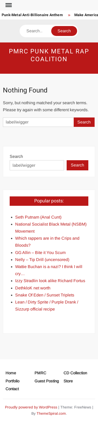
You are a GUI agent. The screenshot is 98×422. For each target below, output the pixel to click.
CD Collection (75, 373)
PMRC (40, 373)
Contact (12, 389)
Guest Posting (46, 381)
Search (16, 156)
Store (68, 381)
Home (10, 373)
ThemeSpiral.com (51, 413)
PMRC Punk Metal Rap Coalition (49, 55)
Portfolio (12, 381)
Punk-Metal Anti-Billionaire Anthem (33, 15)
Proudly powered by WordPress (31, 407)
